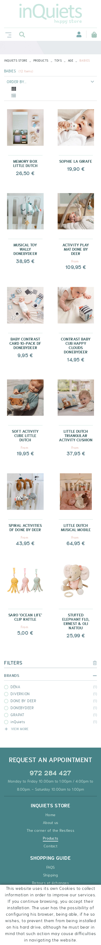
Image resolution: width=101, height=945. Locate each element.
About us (50, 822)
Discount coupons (50, 906)
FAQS (50, 867)
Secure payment (50, 898)
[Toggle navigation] (7, 34)
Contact (50, 846)
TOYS (58, 60)
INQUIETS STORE (15, 60)
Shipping (50, 875)
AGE (71, 60)
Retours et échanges (50, 883)
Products (40, 60)
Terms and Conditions (51, 890)
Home (50, 815)
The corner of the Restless (50, 830)
